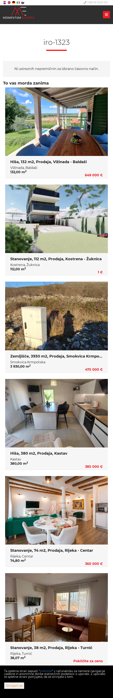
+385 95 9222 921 (96, 2)
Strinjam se (14, 686)
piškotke (46, 671)
